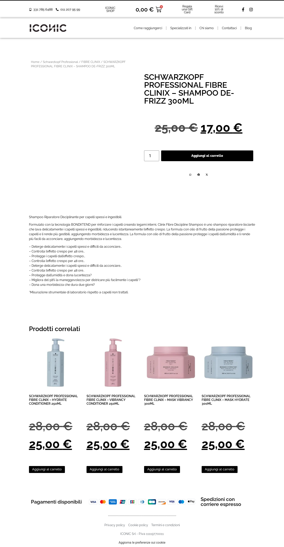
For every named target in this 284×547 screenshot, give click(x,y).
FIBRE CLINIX (90, 62)
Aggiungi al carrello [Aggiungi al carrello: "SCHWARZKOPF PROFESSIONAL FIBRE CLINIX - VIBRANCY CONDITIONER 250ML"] (104, 469)
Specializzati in (180, 28)
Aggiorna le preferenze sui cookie (141, 542)
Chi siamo (206, 28)
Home (35, 62)
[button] (190, 174)
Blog (248, 28)
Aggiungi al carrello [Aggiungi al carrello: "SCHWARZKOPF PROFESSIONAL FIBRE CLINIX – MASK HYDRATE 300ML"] (219, 469)
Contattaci (229, 28)
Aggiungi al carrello (207, 156)
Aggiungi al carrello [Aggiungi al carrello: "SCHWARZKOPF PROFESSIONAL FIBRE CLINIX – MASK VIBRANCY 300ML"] (162, 469)
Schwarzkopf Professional (60, 62)
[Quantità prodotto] (151, 155)
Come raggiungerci (148, 28)
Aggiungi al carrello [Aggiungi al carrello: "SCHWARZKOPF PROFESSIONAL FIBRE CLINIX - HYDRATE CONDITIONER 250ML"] (47, 469)
